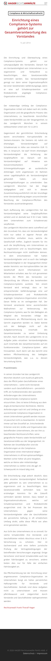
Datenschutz (29, 653)
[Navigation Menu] (45, 3)
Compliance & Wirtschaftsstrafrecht (26, 13)
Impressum (42, 653)
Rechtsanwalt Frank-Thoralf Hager (19, 607)
